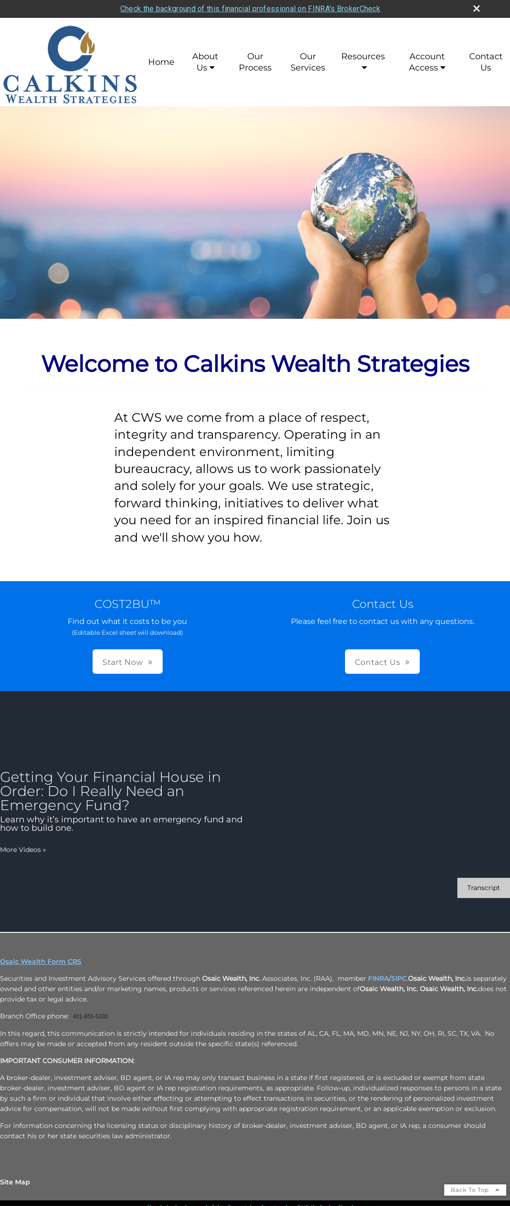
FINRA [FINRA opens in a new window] (378, 978)
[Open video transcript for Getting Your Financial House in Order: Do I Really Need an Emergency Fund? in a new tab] (483, 888)
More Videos (23, 849)
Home (161, 62)
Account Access (427, 62)
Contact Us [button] (377, 662)
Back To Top (475, 1189)
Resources (363, 56)
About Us (205, 62)
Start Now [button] (122, 662)
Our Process (255, 62)
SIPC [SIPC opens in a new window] (399, 978)
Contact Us (485, 62)
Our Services (307, 62)
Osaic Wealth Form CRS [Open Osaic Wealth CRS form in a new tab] (40, 961)
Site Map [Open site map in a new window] (15, 1182)
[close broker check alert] (476, 8)
